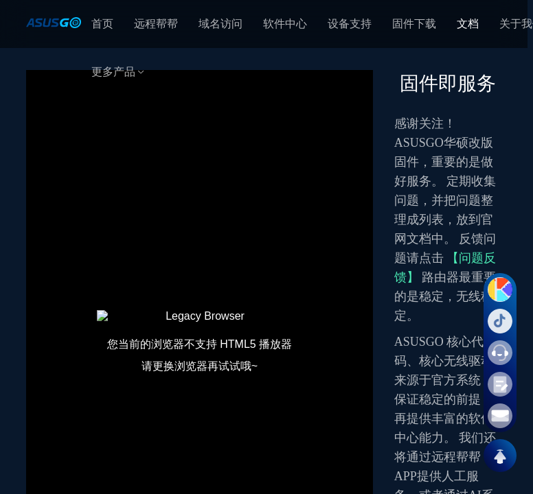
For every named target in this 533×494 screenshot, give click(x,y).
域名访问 (220, 24)
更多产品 (118, 72)
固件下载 (414, 24)
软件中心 (285, 24)
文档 (468, 24)
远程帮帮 (156, 24)
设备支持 (350, 24)
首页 (102, 24)
